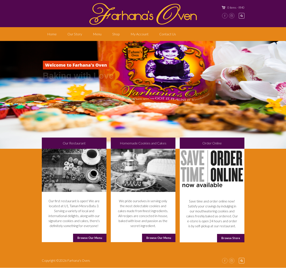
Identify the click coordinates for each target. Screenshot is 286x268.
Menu (97, 34)
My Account (139, 34)
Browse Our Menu (89, 238)
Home (52, 34)
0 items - (235, 7)
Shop (116, 34)
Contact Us (167, 34)
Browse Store (230, 238)
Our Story (74, 34)
